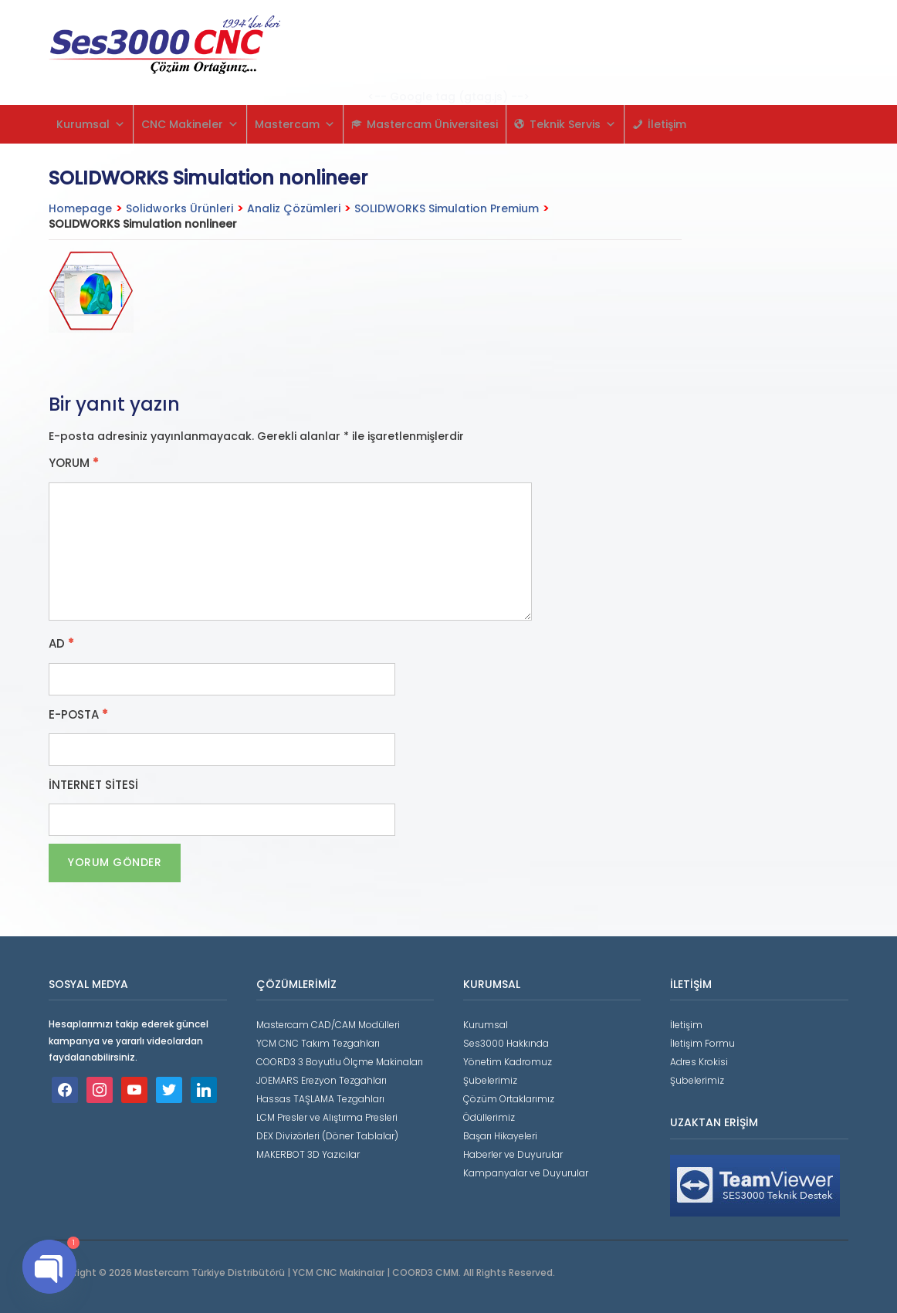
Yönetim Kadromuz (507, 1061)
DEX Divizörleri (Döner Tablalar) (327, 1135)
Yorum (74, 463)
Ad (61, 643)
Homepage (80, 208)
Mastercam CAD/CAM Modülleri (328, 1024)
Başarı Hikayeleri (500, 1135)
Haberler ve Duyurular (513, 1154)
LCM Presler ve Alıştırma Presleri (327, 1117)
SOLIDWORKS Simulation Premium (446, 208)
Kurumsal (90, 124)
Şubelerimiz (490, 1080)
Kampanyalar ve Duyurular (525, 1172)
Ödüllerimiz (489, 1117)
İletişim (667, 124)
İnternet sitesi (93, 785)
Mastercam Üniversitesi (432, 124)
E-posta (78, 714)
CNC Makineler (190, 124)
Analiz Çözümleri (293, 208)
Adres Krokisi (699, 1061)
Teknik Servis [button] (573, 124)
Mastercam (295, 124)
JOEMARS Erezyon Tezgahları (321, 1080)
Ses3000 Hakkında (506, 1043)
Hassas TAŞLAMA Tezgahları (320, 1098)
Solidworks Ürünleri (179, 208)
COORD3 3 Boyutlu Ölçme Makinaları (339, 1061)
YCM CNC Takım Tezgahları (318, 1043)
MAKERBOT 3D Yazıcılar (308, 1154)
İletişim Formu (702, 1043)
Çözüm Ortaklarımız (508, 1098)
